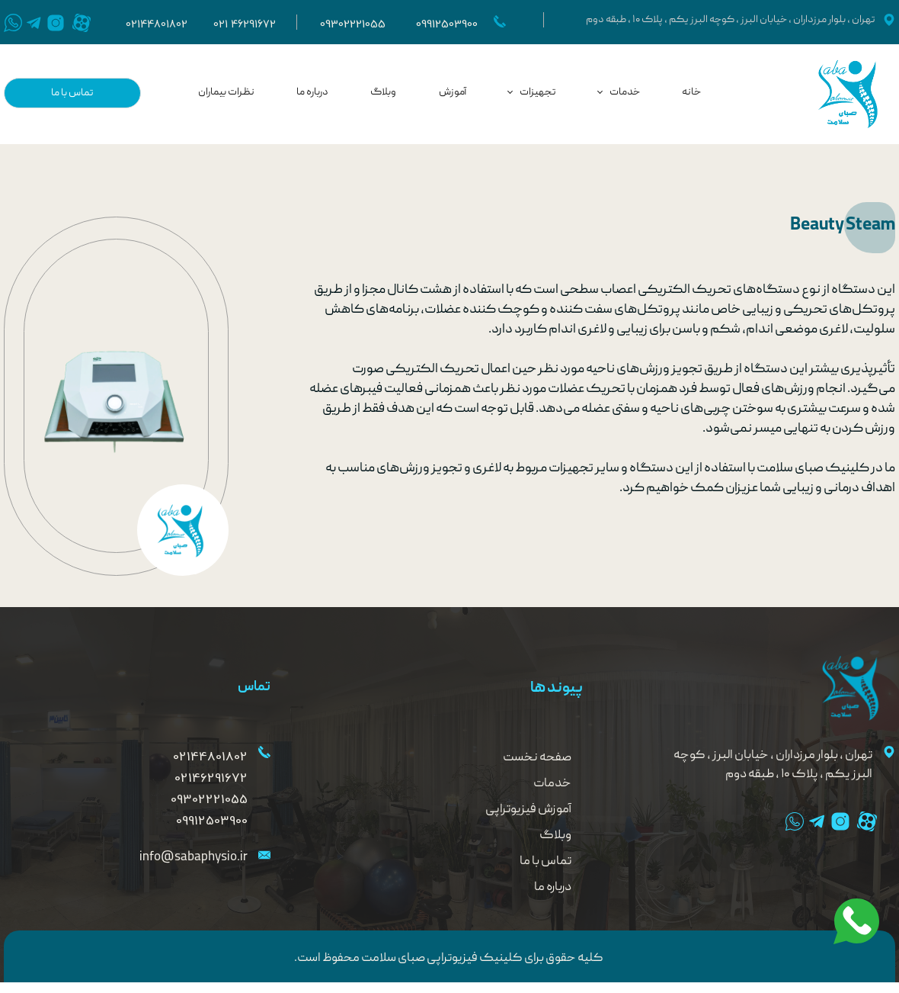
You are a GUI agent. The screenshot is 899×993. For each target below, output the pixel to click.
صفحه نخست (537, 764)
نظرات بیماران (226, 95)
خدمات (624, 95)
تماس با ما (545, 868)
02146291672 (211, 784)
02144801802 (210, 762)
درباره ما (312, 95)
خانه (691, 95)
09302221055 (353, 24)
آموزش (452, 95)
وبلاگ (383, 95)
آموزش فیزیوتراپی (528, 816)
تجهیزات (538, 95)
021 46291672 (244, 24)
